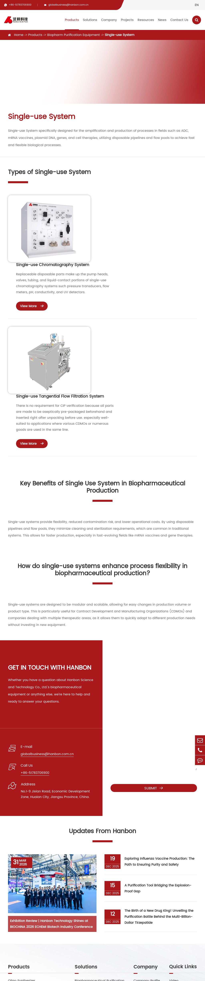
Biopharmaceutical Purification (99, 871)
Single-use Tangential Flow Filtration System (138, 282)
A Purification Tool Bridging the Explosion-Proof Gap (158, 778)
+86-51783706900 (20, 5)
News (162, 20)
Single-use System (119, 35)
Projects (127, 20)
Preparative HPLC (21, 887)
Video (173, 871)
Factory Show (144, 879)
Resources (146, 20)
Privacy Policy (149, 975)
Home (18, 35)
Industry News (180, 903)
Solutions (90, 20)
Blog (172, 887)
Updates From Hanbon (102, 721)
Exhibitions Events (183, 911)
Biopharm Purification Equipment (73, 35)
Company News (181, 895)
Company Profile (147, 871)
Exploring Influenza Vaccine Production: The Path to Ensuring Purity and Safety (159, 751)
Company (109, 20)
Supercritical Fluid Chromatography (36, 879)
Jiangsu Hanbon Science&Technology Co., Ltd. (68, 972)
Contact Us (179, 20)
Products (72, 20)
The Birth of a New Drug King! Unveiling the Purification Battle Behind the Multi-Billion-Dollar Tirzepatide (159, 807)
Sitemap (126, 975)
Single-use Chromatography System (130, 206)
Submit (153, 678)
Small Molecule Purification (96, 887)
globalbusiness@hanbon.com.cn (68, 5)
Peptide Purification (90, 879)
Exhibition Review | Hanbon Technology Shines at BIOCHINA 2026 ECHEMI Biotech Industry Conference (51, 814)
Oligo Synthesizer (21, 871)
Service (175, 879)
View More (110, 246)
